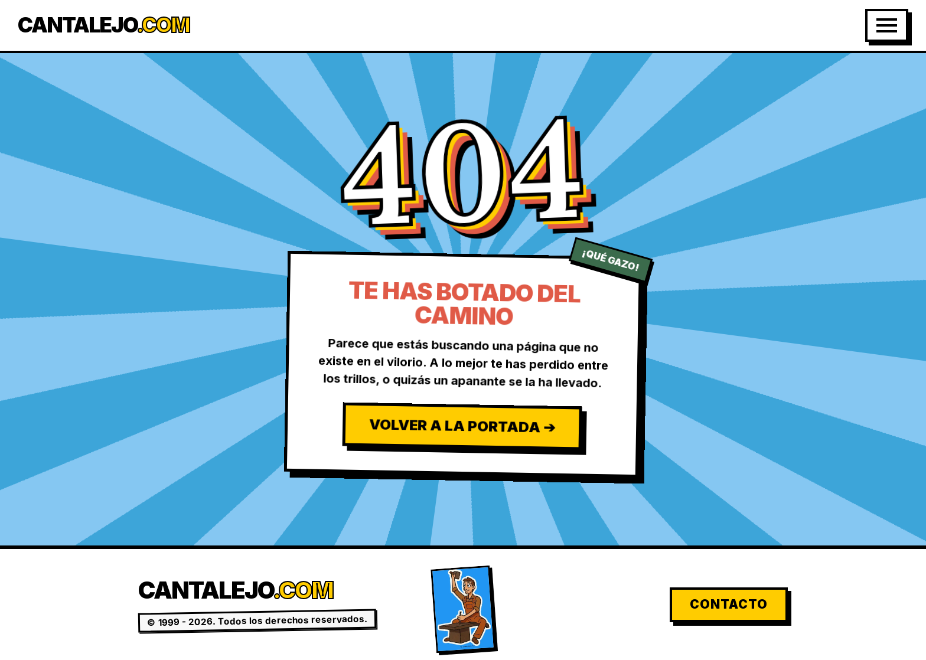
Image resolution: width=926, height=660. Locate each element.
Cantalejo (104, 25)
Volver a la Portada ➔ (462, 426)
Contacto (729, 604)
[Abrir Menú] (886, 25)
